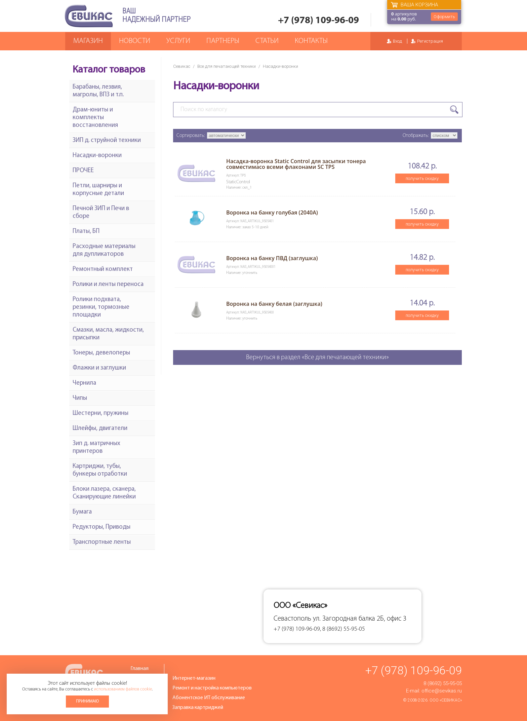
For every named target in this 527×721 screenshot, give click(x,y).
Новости (134, 41)
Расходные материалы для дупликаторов (104, 250)
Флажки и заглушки (99, 368)
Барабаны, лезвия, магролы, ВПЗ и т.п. (98, 91)
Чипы (80, 398)
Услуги (178, 41)
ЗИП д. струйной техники (107, 140)
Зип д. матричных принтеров (96, 447)
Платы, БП (86, 231)
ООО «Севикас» (446, 700)
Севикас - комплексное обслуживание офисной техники (89, 16)
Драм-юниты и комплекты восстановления (95, 118)
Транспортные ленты (102, 542)
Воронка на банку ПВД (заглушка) (272, 258)
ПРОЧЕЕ (83, 170)
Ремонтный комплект (103, 269)
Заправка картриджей (197, 707)
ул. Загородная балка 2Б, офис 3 (359, 618)
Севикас (181, 66)
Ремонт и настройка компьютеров (212, 688)
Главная (139, 668)
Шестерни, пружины (100, 413)
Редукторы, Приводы (101, 527)
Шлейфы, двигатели (100, 428)
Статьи (267, 41)
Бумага (82, 512)
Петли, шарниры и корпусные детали (98, 190)
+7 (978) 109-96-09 (318, 21)
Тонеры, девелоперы (101, 353)
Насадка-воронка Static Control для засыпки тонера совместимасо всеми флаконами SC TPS (296, 164)
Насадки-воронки (97, 155)
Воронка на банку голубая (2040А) (272, 212)
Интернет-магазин (193, 678)
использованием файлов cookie (123, 689)
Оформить (444, 16)
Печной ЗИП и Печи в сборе (101, 212)
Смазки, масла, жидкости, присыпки (108, 334)
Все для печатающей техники (226, 66)
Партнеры (222, 41)
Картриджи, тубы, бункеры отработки (100, 470)
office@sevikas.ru (441, 691)
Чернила (84, 383)
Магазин (88, 41)
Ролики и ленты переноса (108, 284)
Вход (397, 41)
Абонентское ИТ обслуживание (208, 698)
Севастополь (292, 618)
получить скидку (422, 178)
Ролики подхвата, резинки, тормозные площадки (101, 307)
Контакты (311, 41)
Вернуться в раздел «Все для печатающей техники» (317, 357)
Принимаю (87, 701)
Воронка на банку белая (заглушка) (274, 303)
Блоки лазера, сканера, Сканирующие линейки (104, 493)
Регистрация (430, 41)
